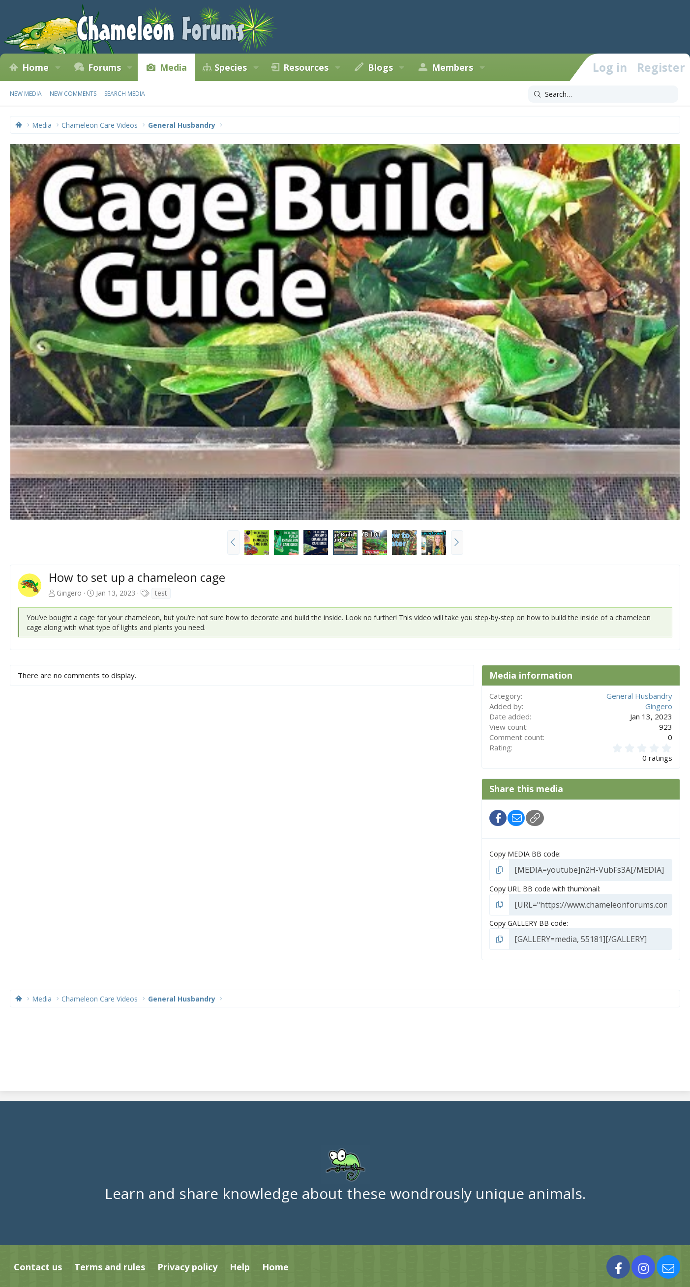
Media (173, 67)
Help (240, 1263)
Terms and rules (109, 1263)
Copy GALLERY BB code (528, 920)
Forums (104, 67)
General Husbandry (639, 696)
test (161, 593)
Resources (306, 67)
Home (35, 67)
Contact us (38, 1263)
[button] (57, 67)
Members (452, 67)
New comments (73, 93)
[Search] (603, 94)
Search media (124, 93)
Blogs (380, 67)
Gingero (69, 593)
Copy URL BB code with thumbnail (544, 887)
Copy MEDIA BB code (524, 853)
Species (230, 67)
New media (26, 93)
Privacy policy (187, 1263)
